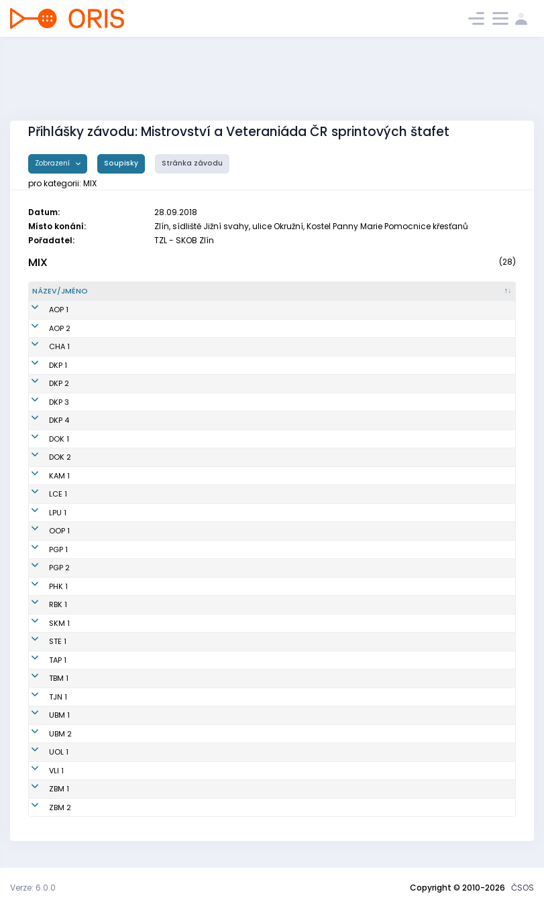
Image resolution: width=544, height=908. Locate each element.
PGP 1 (41, 549)
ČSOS (522, 887)
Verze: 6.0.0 (33, 887)
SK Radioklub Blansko (335, 604)
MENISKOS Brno (323, 715)
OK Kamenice (320, 475)
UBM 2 (43, 733)
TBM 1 (42, 678)
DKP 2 (42, 383)
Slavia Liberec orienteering (345, 770)
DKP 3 (42, 402)
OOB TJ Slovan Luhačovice (344, 494)
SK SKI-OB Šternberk (332, 641)
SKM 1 (42, 623)
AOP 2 (43, 328)
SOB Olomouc (320, 752)
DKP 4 (42, 420)
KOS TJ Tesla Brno (328, 678)
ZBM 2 (43, 807)
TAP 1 (41, 660)
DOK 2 (43, 457)
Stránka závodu (192, 163)
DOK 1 (42, 439)
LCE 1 (41, 494)
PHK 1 (41, 586)
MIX (38, 262)
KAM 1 (42, 475)
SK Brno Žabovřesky (331, 788)
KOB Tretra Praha (326, 660)
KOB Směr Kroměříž (330, 623)
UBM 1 (42, 715)
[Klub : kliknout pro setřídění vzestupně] (404, 291)
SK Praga (312, 549)
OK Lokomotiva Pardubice (343, 512)
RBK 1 (41, 604)
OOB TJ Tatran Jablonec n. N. (348, 697)
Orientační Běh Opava (336, 309)
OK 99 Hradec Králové (336, 586)
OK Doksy (312, 439)
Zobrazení (53, 163)
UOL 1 (42, 752)
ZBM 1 (42, 788)
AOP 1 (42, 309)
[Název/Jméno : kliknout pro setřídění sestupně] (160, 291)
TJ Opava (313, 530)
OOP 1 (42, 530)
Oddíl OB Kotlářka (328, 365)
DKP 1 (41, 365)
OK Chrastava (322, 346)
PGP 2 (42, 567)
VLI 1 (39, 770)
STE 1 (41, 641)
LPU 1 (41, 512)
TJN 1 (41, 697)
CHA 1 (42, 346)
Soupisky (121, 163)
